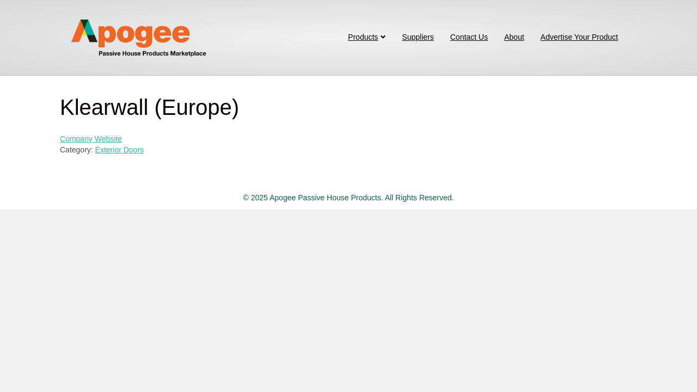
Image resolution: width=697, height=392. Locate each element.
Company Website (91, 138)
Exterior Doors (119, 149)
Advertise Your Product (579, 37)
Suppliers (417, 37)
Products (363, 37)
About (514, 37)
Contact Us (469, 37)
